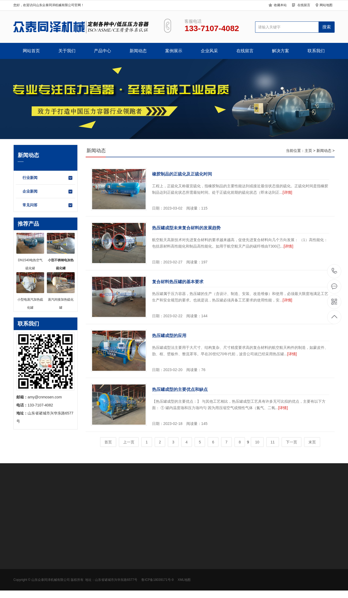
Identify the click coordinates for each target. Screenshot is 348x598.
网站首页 (31, 50)
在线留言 (303, 5)
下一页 (291, 442)
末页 (312, 442)
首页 (108, 442)
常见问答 (47, 205)
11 (273, 442)
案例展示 (173, 50)
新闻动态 (138, 50)
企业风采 (209, 50)
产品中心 (102, 50)
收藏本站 (280, 5)
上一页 (128, 442)
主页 (308, 150)
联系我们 (316, 50)
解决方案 (280, 50)
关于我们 (66, 50)
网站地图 (326, 5)
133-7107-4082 (334, 271)
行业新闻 (47, 178)
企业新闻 (47, 191)
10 (257, 442)
